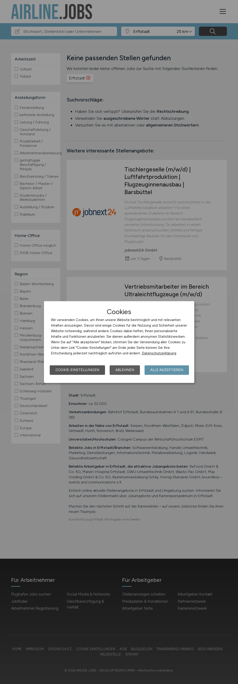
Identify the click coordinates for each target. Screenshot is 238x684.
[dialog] (119, 342)
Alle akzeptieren (166, 370)
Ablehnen (124, 370)
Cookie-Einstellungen (77, 370)
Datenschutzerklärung (159, 353)
